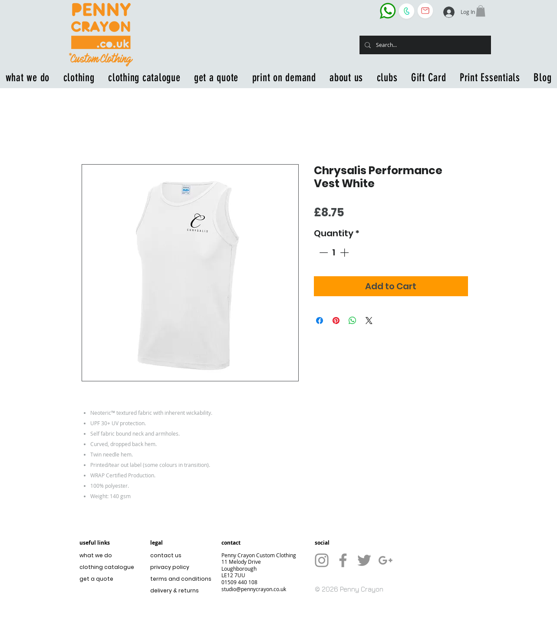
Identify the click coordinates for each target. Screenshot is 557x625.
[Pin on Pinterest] (336, 320)
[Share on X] (369, 320)
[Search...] (424, 45)
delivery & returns (174, 590)
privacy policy (169, 567)
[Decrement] (322, 252)
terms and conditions (178, 578)
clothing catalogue (106, 567)
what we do (95, 555)
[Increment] (345, 252)
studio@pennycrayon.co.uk (253, 588)
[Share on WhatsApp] (352, 320)
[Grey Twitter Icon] (364, 560)
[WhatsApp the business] (387, 11)
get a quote (96, 578)
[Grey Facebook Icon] (343, 560)
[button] (480, 11)
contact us (165, 555)
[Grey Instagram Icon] (322, 560)
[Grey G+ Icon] (385, 560)
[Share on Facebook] (319, 320)
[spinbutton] (334, 252)
